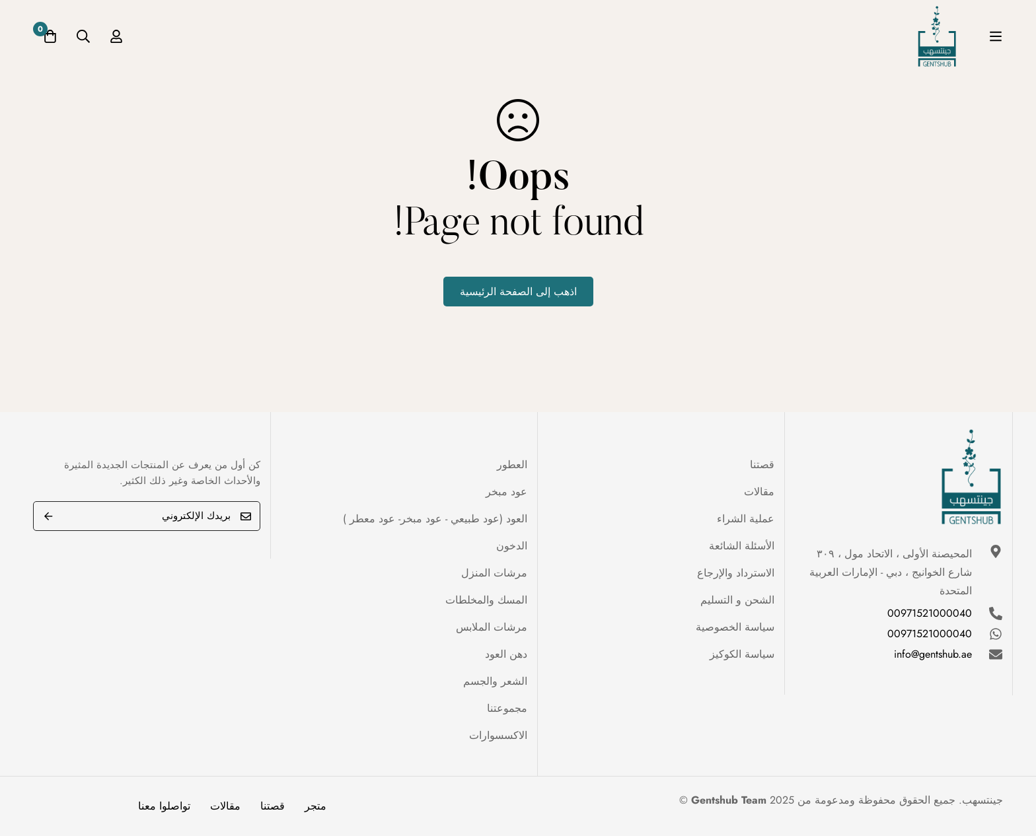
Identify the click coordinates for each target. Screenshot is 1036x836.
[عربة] (50, 36)
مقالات (225, 806)
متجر (315, 806)
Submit (48, 516)
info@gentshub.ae (933, 654)
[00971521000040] (995, 613)
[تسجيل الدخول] (116, 36)
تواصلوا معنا (164, 806)
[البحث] (83, 36)
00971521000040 (929, 613)
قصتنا (272, 806)
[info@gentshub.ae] (995, 654)
